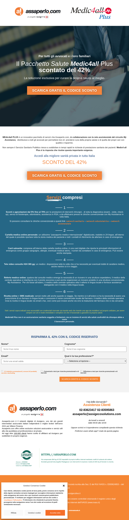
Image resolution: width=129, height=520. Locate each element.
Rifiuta (13, 513)
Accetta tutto (55, 513)
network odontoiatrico (97, 221)
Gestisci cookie (34, 513)
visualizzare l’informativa (13, 500)
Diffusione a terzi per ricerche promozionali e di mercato (98, 372)
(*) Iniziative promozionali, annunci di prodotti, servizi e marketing (19, 372)
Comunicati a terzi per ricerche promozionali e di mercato (60, 372)
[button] (63, 485)
